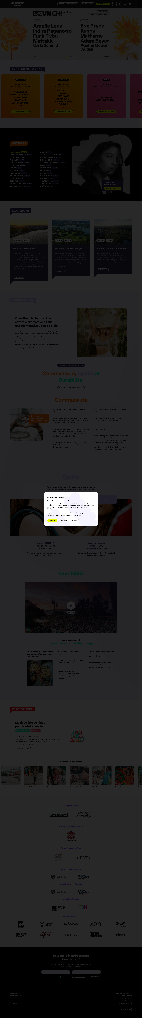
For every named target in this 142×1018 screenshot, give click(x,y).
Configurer (63, 521)
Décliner (74, 521)
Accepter (52, 521)
